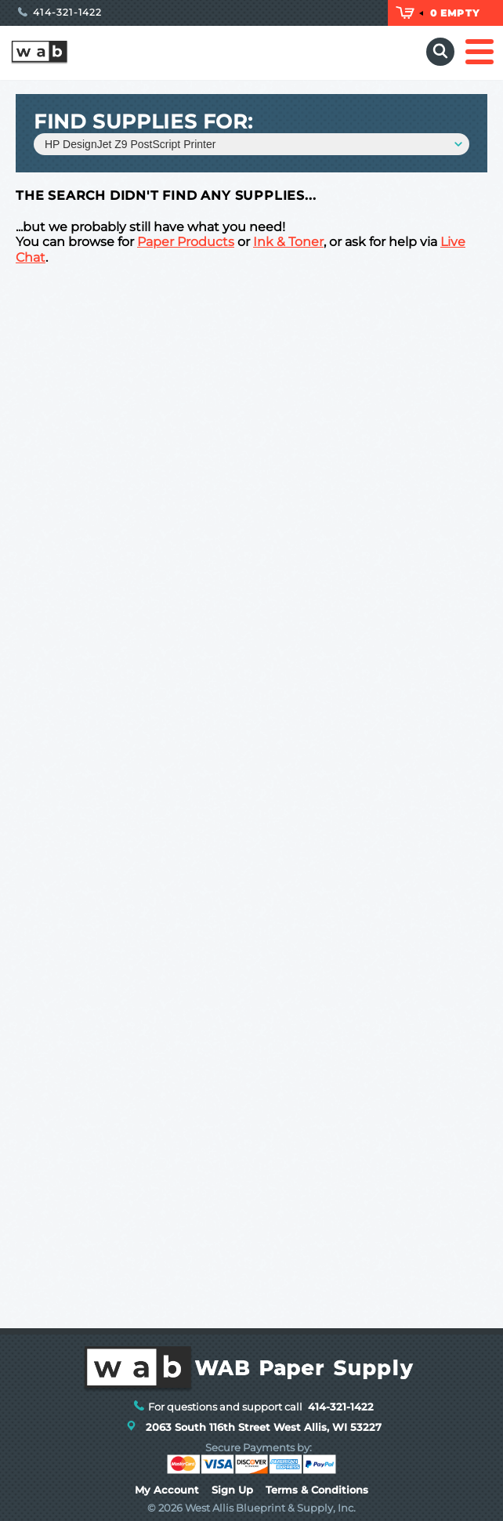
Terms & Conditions (317, 1490)
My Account (167, 1490)
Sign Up (232, 1490)
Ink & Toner (288, 241)
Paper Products (185, 241)
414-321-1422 (60, 12)
